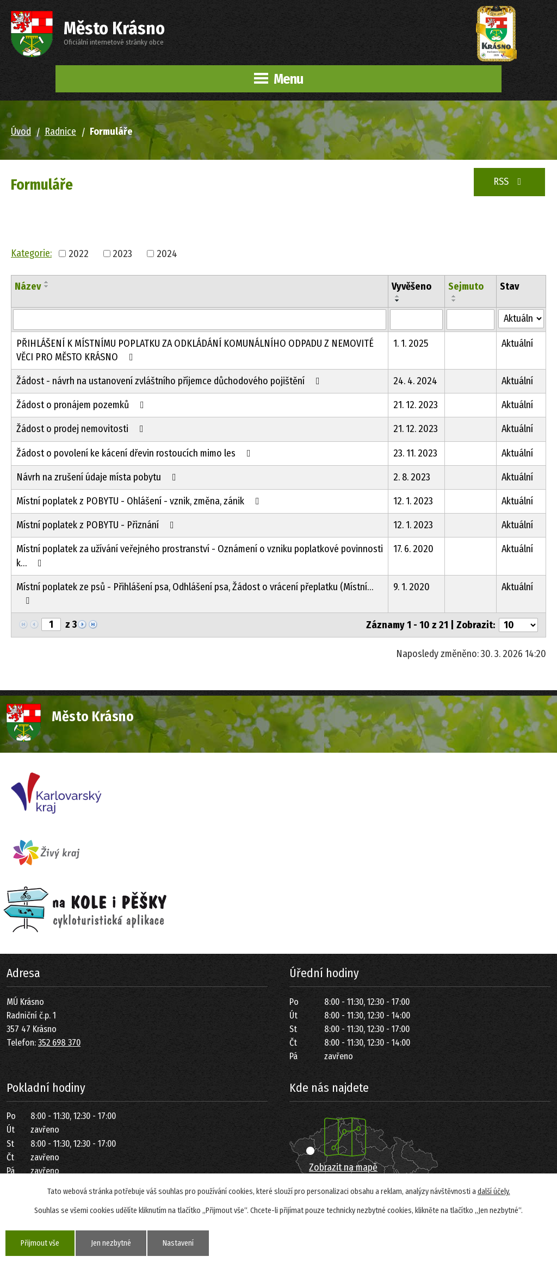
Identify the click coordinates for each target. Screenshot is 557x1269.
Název (28, 286)
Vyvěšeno (411, 286)
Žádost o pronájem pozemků (82, 405)
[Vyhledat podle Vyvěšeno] (416, 319)
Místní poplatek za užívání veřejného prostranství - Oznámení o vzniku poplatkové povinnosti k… (199, 555)
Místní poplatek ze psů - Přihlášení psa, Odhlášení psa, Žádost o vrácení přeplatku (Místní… (194, 593)
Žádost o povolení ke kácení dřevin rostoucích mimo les (135, 453)
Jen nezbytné (111, 1243)
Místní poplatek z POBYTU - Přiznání (97, 525)
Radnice (60, 131)
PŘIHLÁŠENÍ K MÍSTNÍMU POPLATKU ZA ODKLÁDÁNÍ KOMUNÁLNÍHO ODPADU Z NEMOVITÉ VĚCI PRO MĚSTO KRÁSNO (195, 350)
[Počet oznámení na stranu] (518, 625)
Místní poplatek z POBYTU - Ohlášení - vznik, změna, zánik (140, 501)
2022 (79, 253)
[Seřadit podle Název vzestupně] (47, 282)
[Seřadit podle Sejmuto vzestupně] (454, 296)
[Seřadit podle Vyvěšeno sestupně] (398, 300)
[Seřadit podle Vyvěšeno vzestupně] (398, 296)
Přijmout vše (40, 1243)
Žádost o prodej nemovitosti (82, 429)
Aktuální (517, 343)
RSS (509, 181)
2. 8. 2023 (411, 477)
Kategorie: (31, 253)
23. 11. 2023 (415, 453)
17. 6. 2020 (413, 549)
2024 (167, 253)
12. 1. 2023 (413, 501)
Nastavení (178, 1243)
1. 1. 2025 (410, 343)
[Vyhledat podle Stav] (521, 318)
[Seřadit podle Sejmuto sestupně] (454, 300)
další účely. (494, 1191)
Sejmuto (466, 286)
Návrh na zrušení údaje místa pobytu (98, 477)
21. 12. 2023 (415, 405)
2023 (122, 253)
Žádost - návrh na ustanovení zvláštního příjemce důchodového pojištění (170, 381)
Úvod (21, 131)
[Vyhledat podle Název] (199, 319)
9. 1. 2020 (411, 587)
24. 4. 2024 (415, 381)
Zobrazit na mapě (343, 1167)
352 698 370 (59, 1042)
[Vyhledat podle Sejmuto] (470, 319)
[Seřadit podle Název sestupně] (47, 286)
